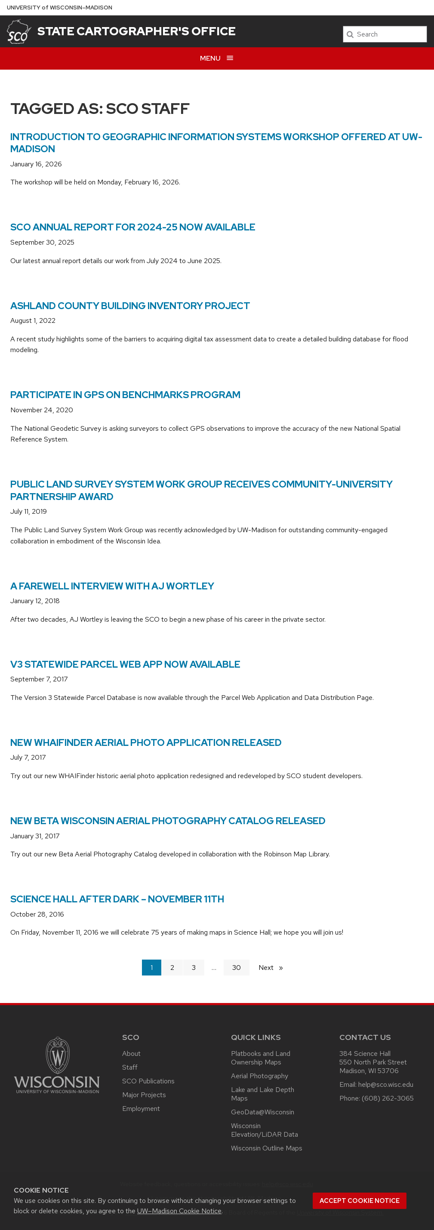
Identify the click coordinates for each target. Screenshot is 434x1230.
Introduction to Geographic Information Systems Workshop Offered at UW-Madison (216, 143)
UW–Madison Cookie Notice (179, 1210)
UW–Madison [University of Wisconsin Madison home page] (59, 7)
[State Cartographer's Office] (19, 31)
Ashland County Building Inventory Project (130, 306)
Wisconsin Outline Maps (266, 1148)
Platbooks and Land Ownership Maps (260, 1058)
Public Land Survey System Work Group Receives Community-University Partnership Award (201, 490)
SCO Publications (148, 1081)
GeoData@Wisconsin (262, 1112)
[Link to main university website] (57, 1094)
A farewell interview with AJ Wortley (112, 586)
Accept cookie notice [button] (360, 1200)
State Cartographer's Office (136, 31)
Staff (130, 1067)
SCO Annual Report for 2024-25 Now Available (132, 227)
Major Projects (144, 1094)
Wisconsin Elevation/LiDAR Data (264, 1130)
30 (236, 967)
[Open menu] (217, 58)
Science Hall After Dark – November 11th (117, 899)
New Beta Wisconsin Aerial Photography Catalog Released (168, 821)
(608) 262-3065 (388, 1098)
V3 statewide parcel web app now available (125, 664)
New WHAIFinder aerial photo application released (146, 742)
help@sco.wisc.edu (385, 1084)
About (131, 1053)
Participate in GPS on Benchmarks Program (125, 395)
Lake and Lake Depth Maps (262, 1094)
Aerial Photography (259, 1075)
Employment (141, 1108)
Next (274, 967)
